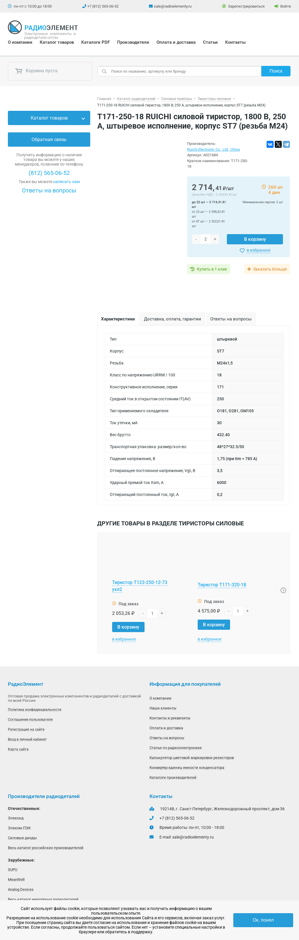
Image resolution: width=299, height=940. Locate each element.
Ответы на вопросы (49, 190)
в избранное (258, 250)
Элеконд (16, 818)
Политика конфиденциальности (34, 710)
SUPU (12, 869)
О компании (20, 42)
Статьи (210, 42)
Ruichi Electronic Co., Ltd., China (213, 149)
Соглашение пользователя (30, 720)
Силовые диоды (22, 838)
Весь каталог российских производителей (46, 848)
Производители (133, 42)
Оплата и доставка (176, 42)
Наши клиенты (163, 708)
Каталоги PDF (95, 42)
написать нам (66, 181)
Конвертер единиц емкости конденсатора (187, 767)
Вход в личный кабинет (27, 739)
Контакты (235, 42)
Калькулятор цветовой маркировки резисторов (192, 757)
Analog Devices (21, 889)
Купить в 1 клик (212, 269)
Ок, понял (263, 920)
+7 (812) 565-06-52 (103, 6)
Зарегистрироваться (243, 6)
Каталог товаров (57, 42)
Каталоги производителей (173, 777)
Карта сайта (18, 749)
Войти (282, 6)
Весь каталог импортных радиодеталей (43, 899)
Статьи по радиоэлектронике (176, 748)
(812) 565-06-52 (49, 172)
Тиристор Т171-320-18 (222, 585)
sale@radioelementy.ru (173, 6)
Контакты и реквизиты (170, 718)
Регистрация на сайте (26, 729)
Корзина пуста (36, 71)
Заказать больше (270, 269)
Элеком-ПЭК (19, 828)
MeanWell (16, 879)
